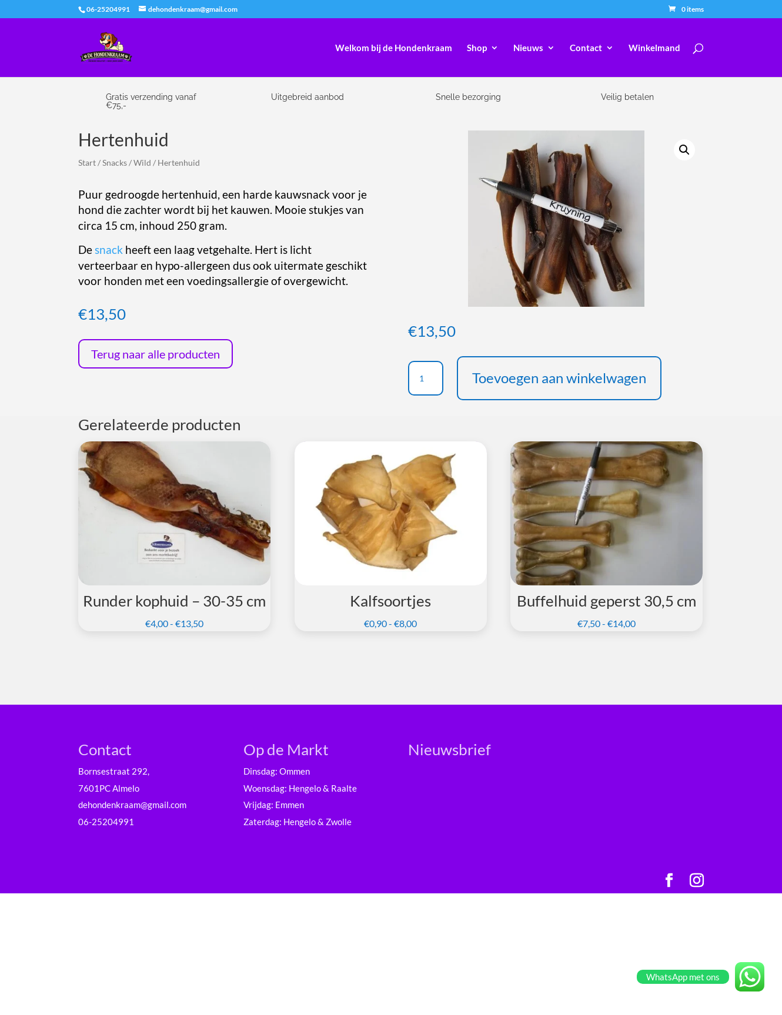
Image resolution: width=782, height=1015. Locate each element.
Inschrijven (505, 916)
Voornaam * (451, 827)
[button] (684, 149)
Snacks (114, 163)
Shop (477, 48)
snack (109, 249)
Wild (142, 163)
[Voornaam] (505, 846)
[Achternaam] (505, 885)
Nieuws (528, 48)
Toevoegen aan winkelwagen (559, 377)
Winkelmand (654, 48)
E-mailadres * (455, 789)
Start (87, 163)
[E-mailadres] (505, 807)
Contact (586, 48)
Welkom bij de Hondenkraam (393, 48)
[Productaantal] (425, 378)
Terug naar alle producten (155, 354)
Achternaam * (455, 866)
